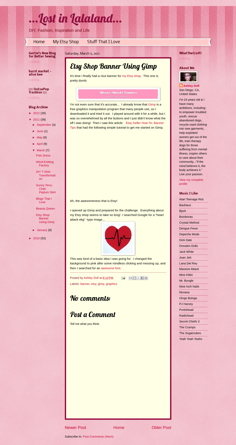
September (44, 124)
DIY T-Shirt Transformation (45, 175)
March (41, 150)
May (40, 137)
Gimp (152, 104)
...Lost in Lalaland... (75, 18)
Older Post (161, 427)
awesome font (110, 268)
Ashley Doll (191, 85)
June (40, 131)
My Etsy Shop (66, 42)
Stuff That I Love (103, 42)
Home (39, 42)
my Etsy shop (131, 76)
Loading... (35, 61)
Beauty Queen (45, 208)
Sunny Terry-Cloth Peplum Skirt (46, 189)
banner (84, 283)
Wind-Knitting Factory (45, 163)
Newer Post (75, 427)
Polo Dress (43, 155)
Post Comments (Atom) (98, 436)
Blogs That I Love (44, 200)
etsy (93, 283)
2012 (37, 113)
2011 (37, 119)
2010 (37, 238)
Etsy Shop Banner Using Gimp (45, 218)
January (42, 230)
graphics (111, 283)
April (40, 143)
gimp (101, 283)
